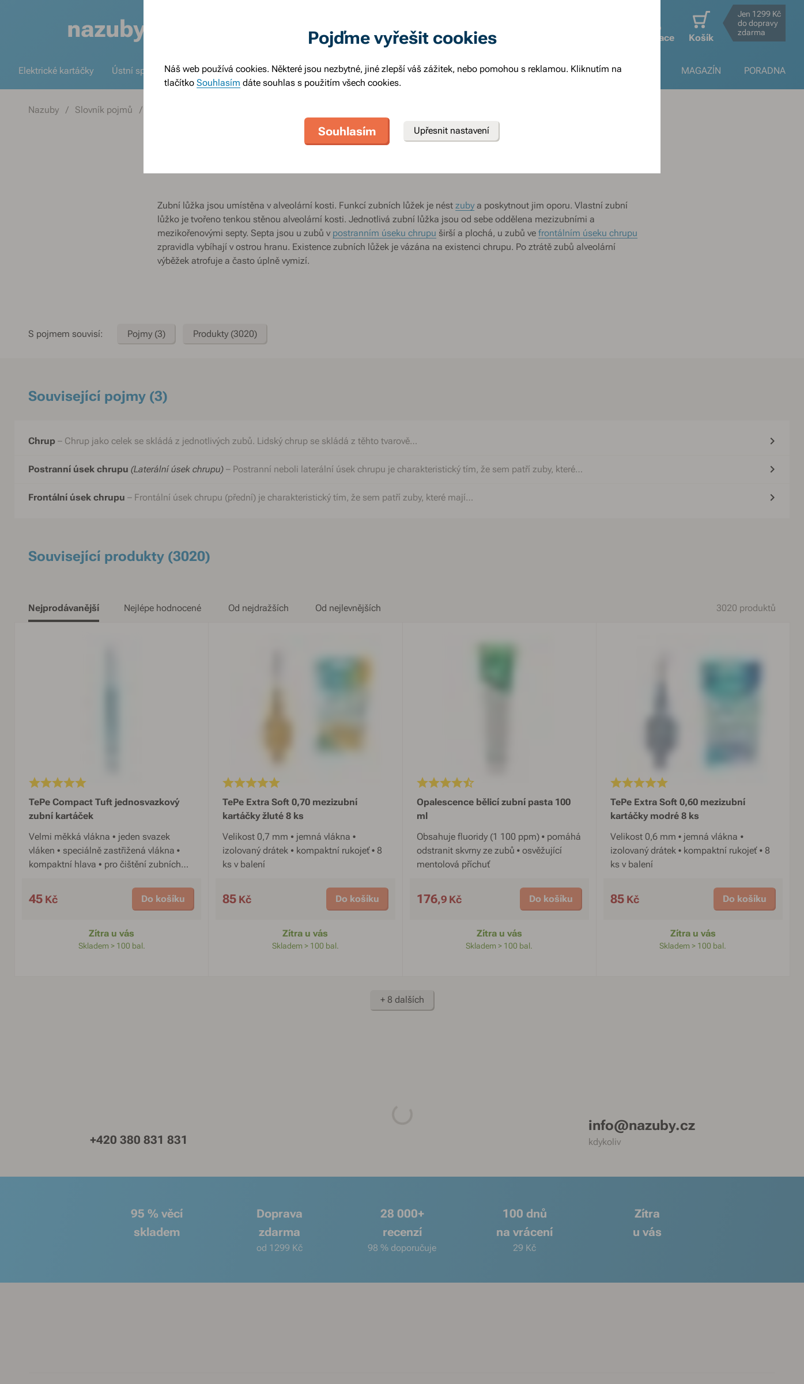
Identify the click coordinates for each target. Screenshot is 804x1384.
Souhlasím (218, 82)
